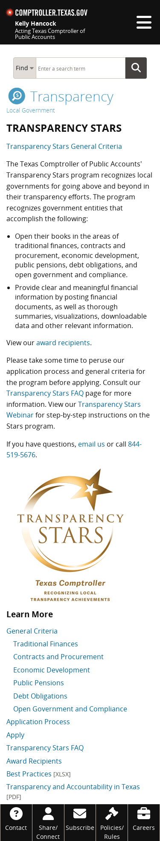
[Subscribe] (80, 818)
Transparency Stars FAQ (45, 393)
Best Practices (38, 774)
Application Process (38, 721)
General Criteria (32, 631)
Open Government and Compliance (70, 709)
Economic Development (51, 670)
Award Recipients (34, 761)
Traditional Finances (45, 644)
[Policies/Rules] (112, 822)
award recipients (63, 342)
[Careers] (144, 818)
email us (91, 444)
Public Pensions (38, 682)
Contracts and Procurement (58, 656)
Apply (15, 735)
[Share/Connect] (48, 822)
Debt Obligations (40, 696)
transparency (60, 96)
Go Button (138, 68)
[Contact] (16, 818)
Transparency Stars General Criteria (64, 146)
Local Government (30, 110)
